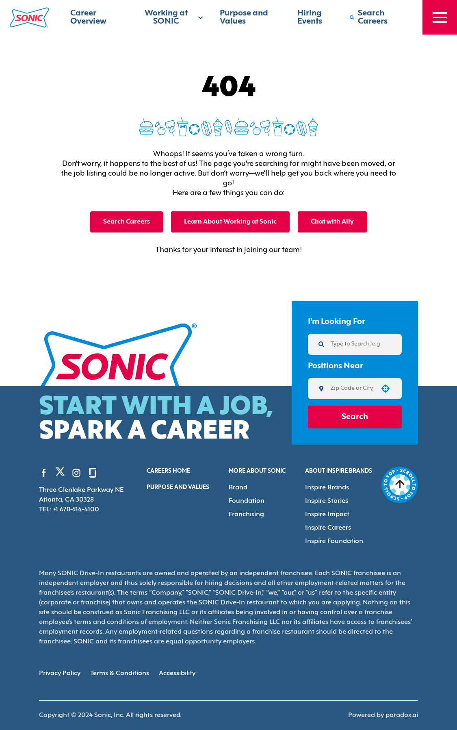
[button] (385, 389)
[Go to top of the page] (399, 485)
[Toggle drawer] (439, 17)
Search (355, 417)
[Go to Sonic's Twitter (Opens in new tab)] (60, 473)
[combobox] (352, 388)
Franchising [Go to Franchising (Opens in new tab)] (246, 514)
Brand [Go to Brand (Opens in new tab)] (238, 487)
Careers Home (168, 471)
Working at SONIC (174, 17)
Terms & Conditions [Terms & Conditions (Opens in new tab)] (119, 673)
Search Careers (126, 222)
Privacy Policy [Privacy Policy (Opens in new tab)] (59, 673)
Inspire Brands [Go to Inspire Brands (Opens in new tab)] (327, 487)
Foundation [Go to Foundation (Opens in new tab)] (246, 501)
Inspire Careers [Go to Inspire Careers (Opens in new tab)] (328, 528)
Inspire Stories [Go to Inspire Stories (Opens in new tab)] (326, 501)
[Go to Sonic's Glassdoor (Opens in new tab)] (92, 473)
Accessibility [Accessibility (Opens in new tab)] (177, 673)
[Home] (29, 17)
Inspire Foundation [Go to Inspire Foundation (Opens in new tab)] (334, 541)
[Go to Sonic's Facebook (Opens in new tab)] (44, 473)
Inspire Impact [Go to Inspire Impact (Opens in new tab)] (327, 514)
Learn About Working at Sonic (230, 222)
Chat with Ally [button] (332, 222)
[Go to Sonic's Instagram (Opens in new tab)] (76, 473)
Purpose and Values (178, 487)
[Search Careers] (377, 17)
